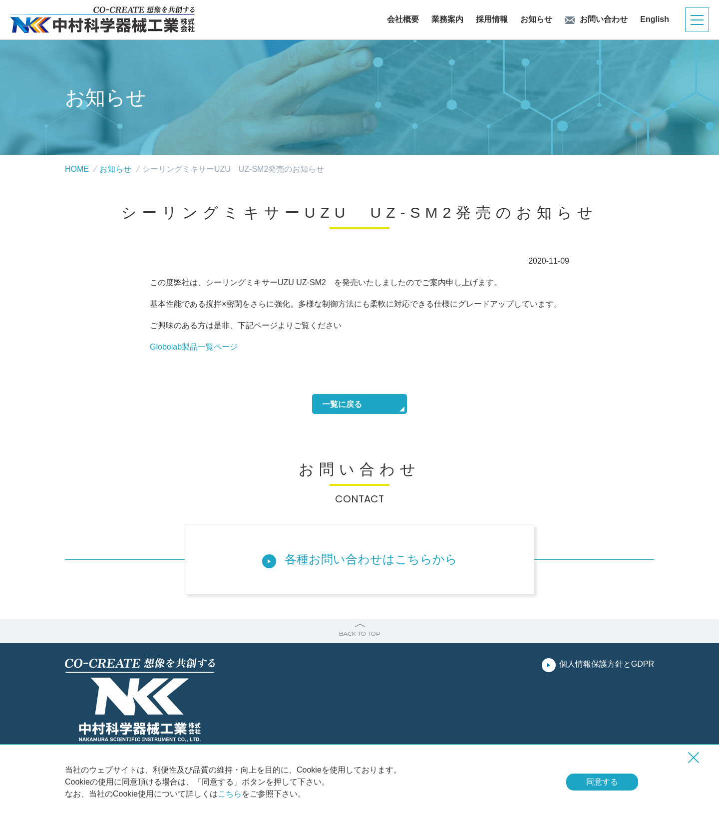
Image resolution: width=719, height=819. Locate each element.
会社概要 (403, 19)
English (654, 19)
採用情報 (492, 19)
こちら (230, 794)
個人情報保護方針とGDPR (606, 664)
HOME (77, 169)
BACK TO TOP (359, 633)
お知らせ (536, 19)
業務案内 (447, 19)
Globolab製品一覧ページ (194, 347)
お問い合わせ (604, 19)
